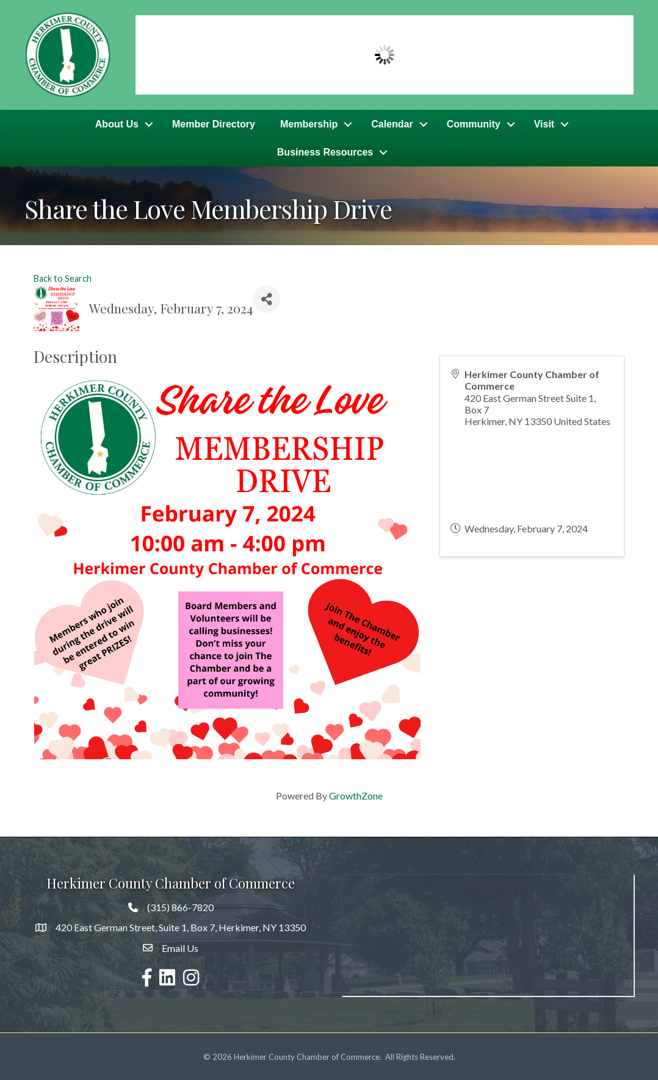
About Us (117, 123)
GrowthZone (356, 794)
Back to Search (63, 277)
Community (474, 123)
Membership (309, 123)
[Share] (266, 298)
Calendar (392, 123)
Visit (544, 123)
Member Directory (213, 123)
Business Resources (325, 151)
